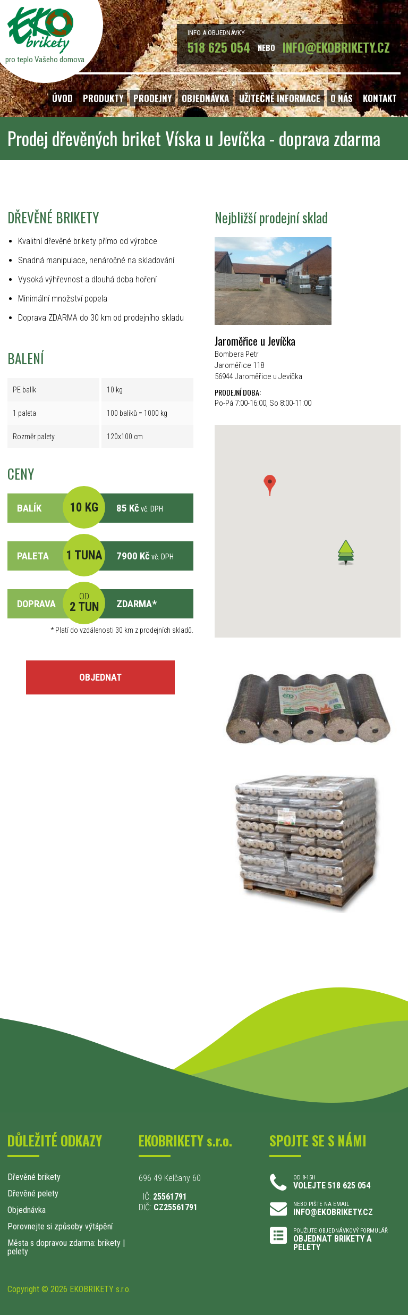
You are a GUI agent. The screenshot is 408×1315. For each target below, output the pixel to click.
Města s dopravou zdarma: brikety (64, 1243)
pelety (17, 1251)
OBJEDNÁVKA (205, 98)
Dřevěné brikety (34, 1177)
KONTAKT (380, 98)
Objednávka (26, 1210)
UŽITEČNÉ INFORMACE (279, 98)
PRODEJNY (152, 98)
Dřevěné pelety (32, 1193)
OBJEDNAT (100, 677)
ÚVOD (62, 98)
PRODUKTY (103, 98)
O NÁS (341, 98)
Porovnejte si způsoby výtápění (60, 1226)
